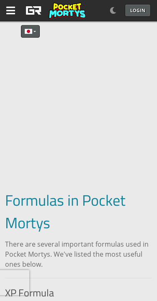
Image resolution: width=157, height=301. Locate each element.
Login (137, 10)
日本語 (28, 31)
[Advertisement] (78, 105)
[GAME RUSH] (54, 10)
